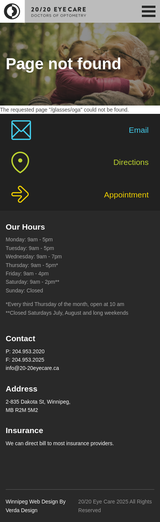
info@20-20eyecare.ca (32, 368)
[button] (148, 11)
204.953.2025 (28, 360)
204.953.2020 (28, 351)
